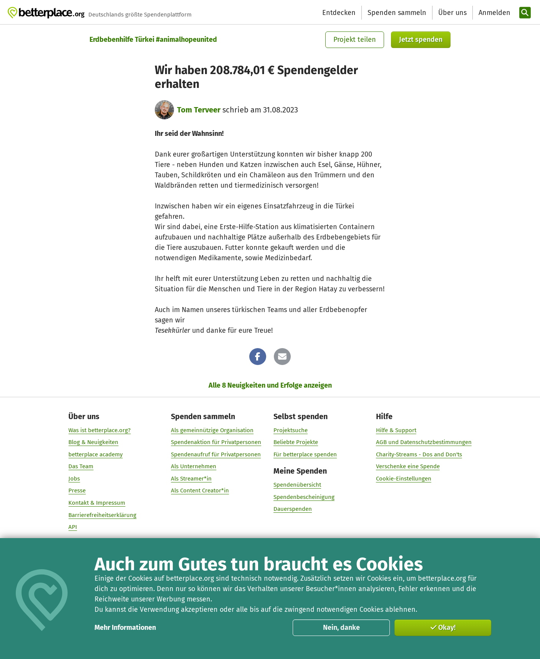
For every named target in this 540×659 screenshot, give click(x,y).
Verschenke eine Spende (408, 466)
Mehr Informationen (125, 627)
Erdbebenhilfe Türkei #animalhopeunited (153, 39)
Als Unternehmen (193, 466)
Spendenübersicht (297, 484)
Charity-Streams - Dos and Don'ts (419, 454)
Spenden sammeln (397, 12)
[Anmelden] (493, 13)
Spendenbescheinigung (304, 497)
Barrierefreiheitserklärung (102, 515)
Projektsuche (290, 430)
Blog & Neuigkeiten (93, 442)
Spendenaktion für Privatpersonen (216, 442)
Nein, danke (341, 627)
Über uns (452, 12)
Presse (77, 490)
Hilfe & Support (396, 430)
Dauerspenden (292, 508)
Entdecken (339, 12)
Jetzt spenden (420, 39)
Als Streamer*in (191, 478)
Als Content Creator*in (200, 490)
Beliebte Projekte (295, 442)
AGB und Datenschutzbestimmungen (424, 442)
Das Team (80, 466)
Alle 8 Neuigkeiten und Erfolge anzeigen (270, 385)
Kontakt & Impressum (96, 502)
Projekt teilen (354, 39)
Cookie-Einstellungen (403, 478)
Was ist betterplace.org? (99, 430)
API (72, 527)
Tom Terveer (198, 109)
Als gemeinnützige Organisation (212, 430)
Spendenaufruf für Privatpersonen (216, 454)
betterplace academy (95, 454)
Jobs (74, 478)
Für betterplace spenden (305, 454)
